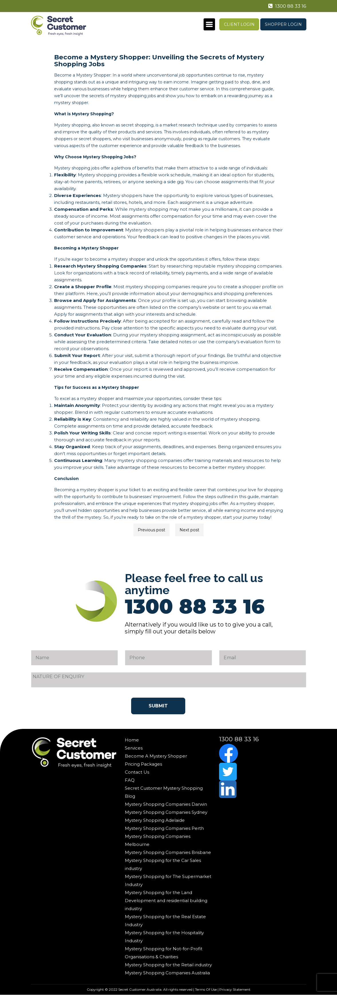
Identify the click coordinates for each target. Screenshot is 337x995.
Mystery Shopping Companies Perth (164, 828)
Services (134, 748)
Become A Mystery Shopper (156, 756)
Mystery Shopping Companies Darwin (166, 804)
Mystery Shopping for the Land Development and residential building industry (166, 900)
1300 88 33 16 (285, 6)
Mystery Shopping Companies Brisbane (168, 852)
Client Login (239, 24)
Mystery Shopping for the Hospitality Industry (164, 936)
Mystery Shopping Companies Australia (167, 973)
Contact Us (137, 772)
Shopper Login (283, 24)
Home (132, 740)
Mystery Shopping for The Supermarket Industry (168, 880)
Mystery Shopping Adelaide (155, 820)
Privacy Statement (235, 989)
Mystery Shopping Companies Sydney (166, 812)
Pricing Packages (143, 764)
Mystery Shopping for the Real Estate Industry (165, 920)
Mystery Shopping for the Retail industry (168, 964)
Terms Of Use (206, 989)
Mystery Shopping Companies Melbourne (157, 840)
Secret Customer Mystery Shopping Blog (164, 792)
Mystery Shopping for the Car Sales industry (163, 864)
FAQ (130, 780)
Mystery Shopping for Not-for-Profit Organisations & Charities (163, 952)
